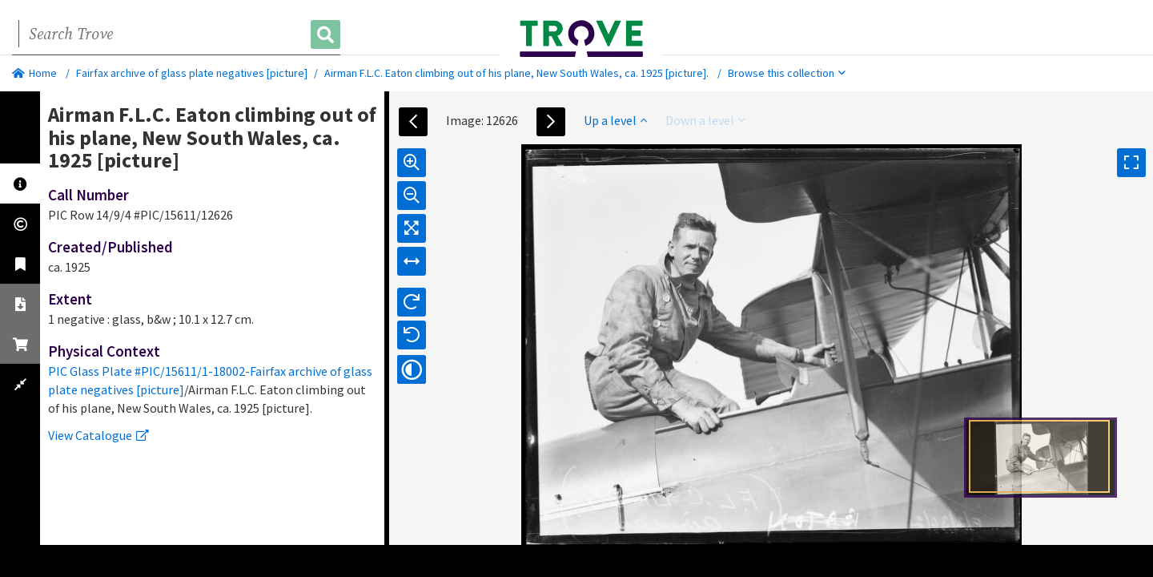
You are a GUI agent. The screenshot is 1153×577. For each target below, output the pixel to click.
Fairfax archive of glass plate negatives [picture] (191, 73)
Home (34, 73)
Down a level (705, 120)
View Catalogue (98, 435)
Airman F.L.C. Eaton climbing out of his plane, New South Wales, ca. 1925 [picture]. (516, 73)
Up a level (615, 120)
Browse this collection (787, 73)
